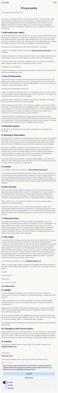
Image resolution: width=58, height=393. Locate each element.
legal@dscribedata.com (33, 261)
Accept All (29, 373)
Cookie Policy (19, 369)
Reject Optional (29, 377)
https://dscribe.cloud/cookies (41, 50)
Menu (55, 2)
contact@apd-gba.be (8, 286)
